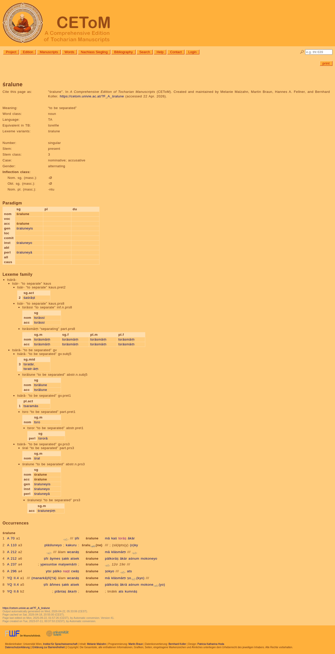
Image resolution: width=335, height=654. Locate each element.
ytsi (48, 571)
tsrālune (40, 385)
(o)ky (134, 545)
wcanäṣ (73, 552)
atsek (75, 558)
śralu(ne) (92, 545)
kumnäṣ (131, 591)
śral (37, 458)
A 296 (12, 571)
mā (107, 538)
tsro (37, 422)
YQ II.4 (13, 578)
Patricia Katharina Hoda (210, 644)
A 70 (11, 538)
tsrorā (43, 438)
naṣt (66, 571)
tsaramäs (31, 406)
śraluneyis (24, 228)
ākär (131, 538)
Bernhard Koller (177, 644)
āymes (55, 558)
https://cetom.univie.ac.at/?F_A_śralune (92, 96)
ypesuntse (48, 564)
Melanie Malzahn (96, 644)
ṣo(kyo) (135, 578)
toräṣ (122, 538)
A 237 (12, 564)
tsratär (29, 364)
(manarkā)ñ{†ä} (43, 578)
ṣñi (77, 538)
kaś (114, 538)
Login (192, 52)
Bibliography (123, 52)
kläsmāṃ (118, 552)
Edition (28, 52)
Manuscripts (49, 52)
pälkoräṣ (112, 558)
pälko (57, 571)
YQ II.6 (13, 591)
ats (129, 571)
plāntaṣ (60, 591)
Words (69, 52)
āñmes (55, 584)
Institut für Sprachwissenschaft (60, 644)
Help (160, 52)
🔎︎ (302, 52)
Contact (176, 52)
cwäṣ (75, 571)
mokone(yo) (153, 584)
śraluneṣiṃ (46, 511)
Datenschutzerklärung (17, 647)
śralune (92, 538)
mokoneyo (149, 558)
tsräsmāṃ (42, 339)
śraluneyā (24, 252)
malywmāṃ (67, 564)
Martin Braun (136, 644)
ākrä (123, 584)
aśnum (134, 558)
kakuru (71, 545)
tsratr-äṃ (31, 369)
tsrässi (39, 318)
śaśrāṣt (29, 298)
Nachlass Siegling (94, 52)
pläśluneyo (53, 545)
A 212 (12, 552)
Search (144, 52)
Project (11, 52)
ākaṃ (72, 591)
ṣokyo (109, 571)
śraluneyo (24, 243)
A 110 (12, 545)
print (326, 63)
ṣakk (65, 558)
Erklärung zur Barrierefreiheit (48, 647)
